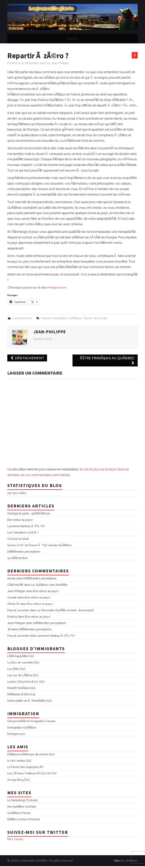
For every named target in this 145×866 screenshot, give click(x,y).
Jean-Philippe (60, 63)
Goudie (12, 597)
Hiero (117, 860)
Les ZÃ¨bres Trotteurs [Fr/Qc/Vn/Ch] (31, 773)
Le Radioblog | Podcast (22, 800)
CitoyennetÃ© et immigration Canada (31, 721)
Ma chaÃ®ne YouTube (21, 806)
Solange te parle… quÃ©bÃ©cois (28, 513)
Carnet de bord (22, 318)
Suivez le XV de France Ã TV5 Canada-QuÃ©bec (39, 545)
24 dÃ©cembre (17, 558)
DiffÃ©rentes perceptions (23, 551)
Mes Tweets (15, 839)
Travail (87, 318)
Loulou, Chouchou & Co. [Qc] (26, 681)
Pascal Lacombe (18, 610)
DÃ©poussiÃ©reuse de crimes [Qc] (30, 754)
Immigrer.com (16, 733)
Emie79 (12, 616)
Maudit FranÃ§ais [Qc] (21, 688)
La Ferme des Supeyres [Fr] (25, 767)
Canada (46, 318)
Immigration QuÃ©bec (21, 727)
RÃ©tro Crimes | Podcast (23, 819)
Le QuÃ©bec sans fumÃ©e (49, 584)
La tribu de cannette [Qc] (23, 662)
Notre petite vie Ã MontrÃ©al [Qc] (29, 700)
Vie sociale (100, 318)
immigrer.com (56, 287)
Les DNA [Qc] (16, 668)
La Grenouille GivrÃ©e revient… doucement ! (65, 610)
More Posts (43, 339)
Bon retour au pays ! (20, 519)
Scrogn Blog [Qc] (18, 779)
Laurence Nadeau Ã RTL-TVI (26, 526)
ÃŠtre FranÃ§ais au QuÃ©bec (107, 360)
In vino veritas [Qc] (19, 760)
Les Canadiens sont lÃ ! (23, 532)
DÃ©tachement (27, 357)
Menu (72, 38)
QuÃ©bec (75, 318)
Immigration (59, 318)
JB (9, 629)
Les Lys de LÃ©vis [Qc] (22, 675)
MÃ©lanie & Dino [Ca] (21, 694)
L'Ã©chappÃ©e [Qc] (20, 656)
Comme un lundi (18, 538)
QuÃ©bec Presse (19, 813)
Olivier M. (13, 603)
